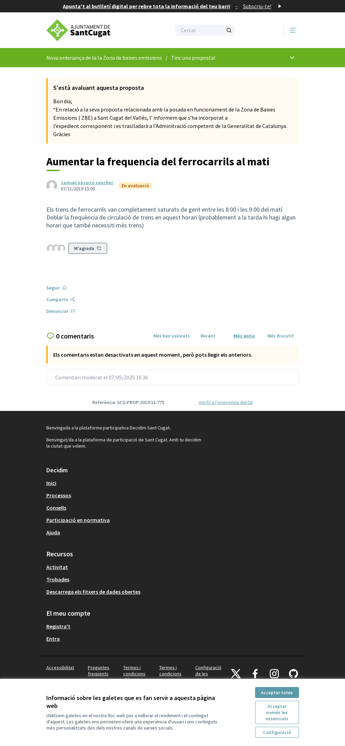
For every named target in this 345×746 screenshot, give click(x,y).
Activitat (57, 567)
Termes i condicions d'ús (134, 673)
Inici (51, 482)
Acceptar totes (277, 692)
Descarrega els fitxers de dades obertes (93, 591)
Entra (53, 638)
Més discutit (280, 336)
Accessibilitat (60, 667)
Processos (58, 495)
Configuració (277, 732)
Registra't (58, 626)
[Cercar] (204, 30)
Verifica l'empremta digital (226, 402)
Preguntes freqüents (99, 670)
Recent (207, 336)
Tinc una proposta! (193, 57)
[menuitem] (172, 482)
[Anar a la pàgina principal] (92, 30)
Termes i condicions (170, 670)
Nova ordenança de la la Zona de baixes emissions (104, 57)
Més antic (244, 336)
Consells (56, 507)
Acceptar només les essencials (277, 712)
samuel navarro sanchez (87, 182)
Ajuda (53, 532)
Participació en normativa (78, 520)
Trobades (57, 579)
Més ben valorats (171, 336)
